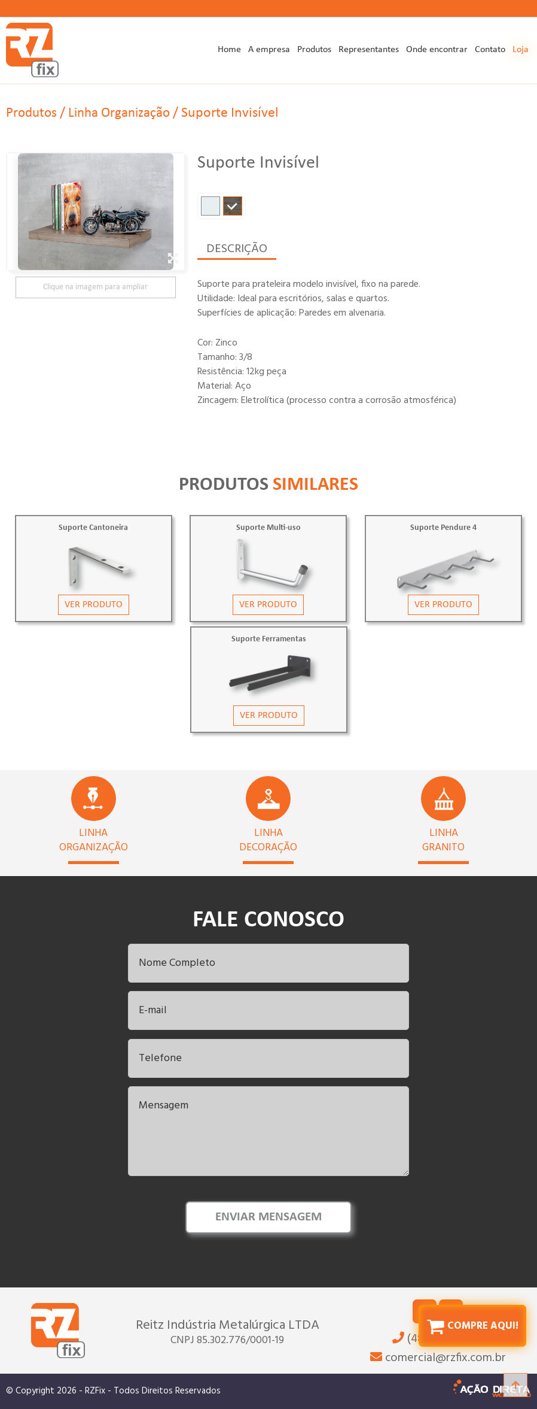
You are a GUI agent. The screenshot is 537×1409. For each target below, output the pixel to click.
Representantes (368, 49)
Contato (490, 49)
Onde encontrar (437, 49)
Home (229, 49)
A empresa (269, 49)
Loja (520, 49)
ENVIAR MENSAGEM (268, 1216)
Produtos (314, 49)
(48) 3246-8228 (438, 1394)
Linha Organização (125, 103)
